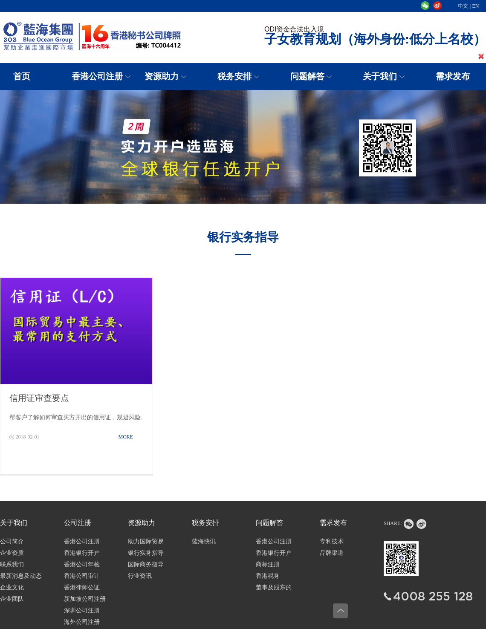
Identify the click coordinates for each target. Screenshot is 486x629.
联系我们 (12, 564)
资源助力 (162, 76)
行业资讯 (140, 576)
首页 (21, 76)
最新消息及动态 (21, 576)
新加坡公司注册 (85, 599)
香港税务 (268, 576)
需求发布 (333, 522)
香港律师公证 (82, 587)
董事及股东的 (274, 587)
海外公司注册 (82, 622)
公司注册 (77, 522)
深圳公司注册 (82, 610)
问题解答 (307, 76)
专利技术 (332, 541)
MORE (126, 437)
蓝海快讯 (204, 541)
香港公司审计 (82, 576)
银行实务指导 (146, 553)
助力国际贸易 (146, 541)
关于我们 (380, 76)
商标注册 (268, 564)
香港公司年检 (82, 564)
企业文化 (12, 587)
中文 (463, 6)
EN (475, 6)
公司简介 (12, 541)
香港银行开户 (82, 553)
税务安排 (234, 76)
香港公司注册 (97, 76)
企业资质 (12, 553)
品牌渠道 (332, 553)
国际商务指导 (146, 564)
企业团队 (12, 599)
